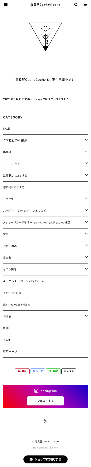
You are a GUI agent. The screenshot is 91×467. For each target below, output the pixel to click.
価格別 (7, 152)
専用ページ (10, 351)
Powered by (45, 447)
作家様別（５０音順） (15, 140)
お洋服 (7, 316)
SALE (6, 128)
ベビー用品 (10, 246)
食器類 (7, 257)
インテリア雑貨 (12, 292)
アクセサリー (11, 199)
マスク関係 (10, 269)
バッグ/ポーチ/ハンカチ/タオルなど (24, 210)
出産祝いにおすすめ (15, 175)
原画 (6, 328)
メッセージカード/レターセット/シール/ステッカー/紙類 (36, 222)
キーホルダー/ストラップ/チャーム (23, 281)
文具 (6, 234)
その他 (7, 339)
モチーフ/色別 (11, 163)
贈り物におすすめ (14, 187)
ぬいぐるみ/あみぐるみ (17, 304)
